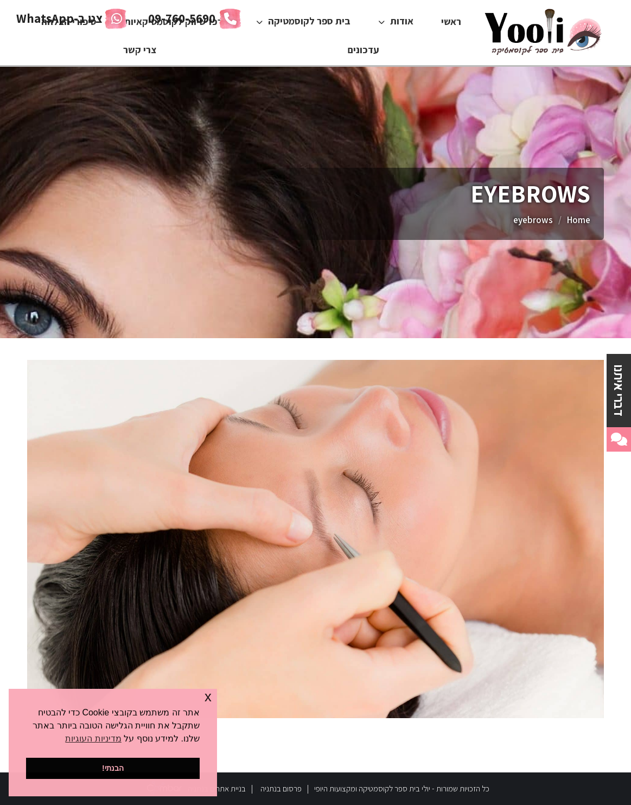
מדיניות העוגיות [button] (93, 738)
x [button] (208, 697)
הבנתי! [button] (113, 768)
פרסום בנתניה (281, 788)
